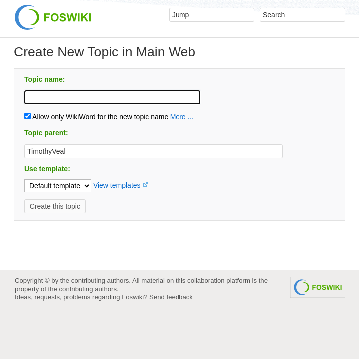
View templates (117, 185)
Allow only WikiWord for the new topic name (96, 117)
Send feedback (171, 297)
